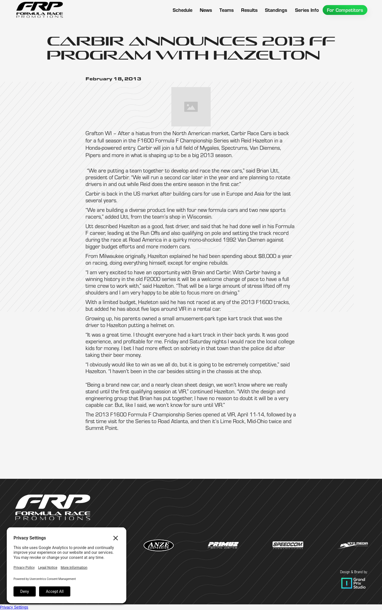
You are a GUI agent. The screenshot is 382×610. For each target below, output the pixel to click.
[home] (39, 9)
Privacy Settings (14, 607)
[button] (226, 10)
